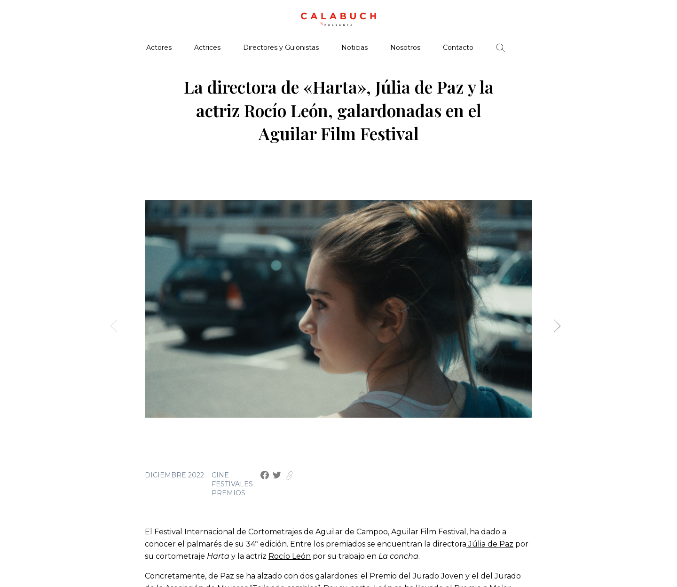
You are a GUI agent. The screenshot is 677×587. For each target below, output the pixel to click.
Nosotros (405, 47)
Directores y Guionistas (281, 47)
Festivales (232, 484)
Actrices (207, 47)
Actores (159, 47)
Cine (220, 475)
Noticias (354, 47)
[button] (560, 329)
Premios (228, 493)
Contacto (458, 47)
